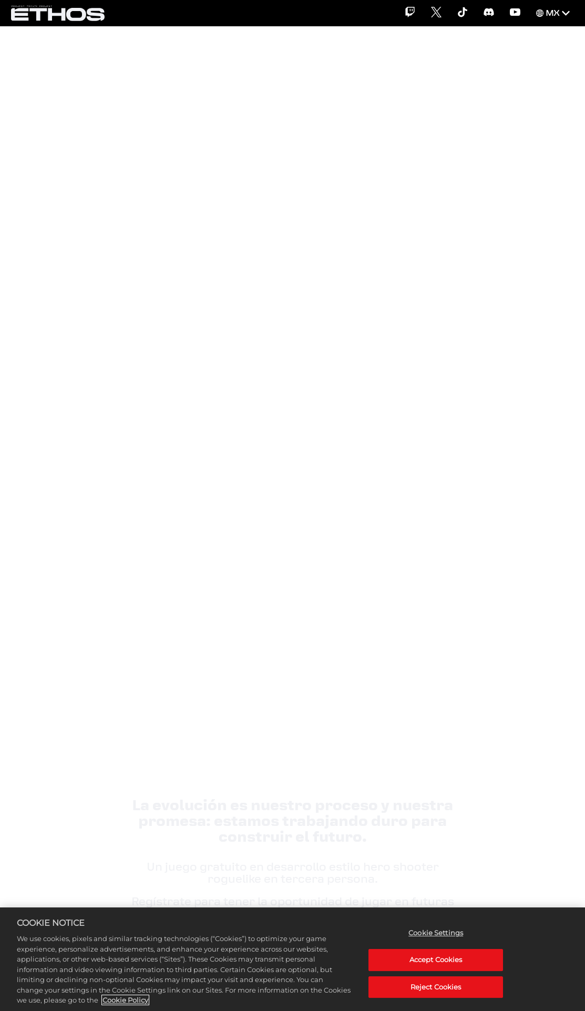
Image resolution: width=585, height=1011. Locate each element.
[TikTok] (462, 13)
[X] (436, 13)
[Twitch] (410, 13)
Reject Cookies (435, 987)
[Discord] (489, 13)
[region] (292, 959)
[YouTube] (515, 13)
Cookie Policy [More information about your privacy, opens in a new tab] (125, 1000)
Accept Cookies (436, 959)
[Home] (58, 13)
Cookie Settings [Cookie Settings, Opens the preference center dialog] (435, 932)
